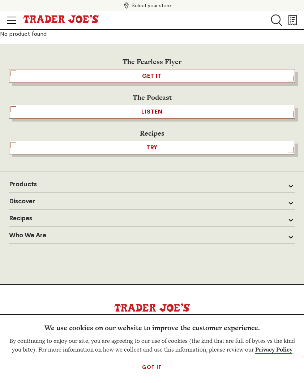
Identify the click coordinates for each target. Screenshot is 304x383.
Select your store (151, 5)
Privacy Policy (273, 349)
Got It (152, 367)
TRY (152, 147)
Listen (152, 111)
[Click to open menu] (11, 20)
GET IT (152, 76)
